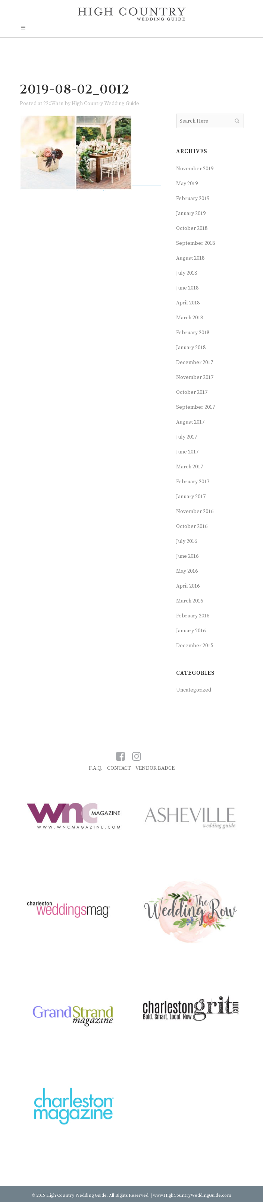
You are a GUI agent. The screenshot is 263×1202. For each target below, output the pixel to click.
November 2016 (194, 511)
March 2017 (189, 467)
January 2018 (191, 347)
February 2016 (192, 616)
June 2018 (187, 288)
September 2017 (195, 407)
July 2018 (186, 273)
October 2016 (191, 526)
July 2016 (186, 541)
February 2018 (192, 332)
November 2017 (194, 377)
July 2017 (186, 437)
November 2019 (194, 168)
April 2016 (188, 586)
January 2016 (191, 630)
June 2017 (187, 452)
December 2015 (194, 645)
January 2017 (191, 496)
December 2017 (194, 362)
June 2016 (187, 556)
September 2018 (195, 243)
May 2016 (187, 571)
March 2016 (189, 601)
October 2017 (191, 392)
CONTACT (119, 768)
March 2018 (189, 317)
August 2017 (190, 422)
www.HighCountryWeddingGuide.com (192, 1195)
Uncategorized (193, 690)
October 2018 (191, 228)
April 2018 (188, 303)
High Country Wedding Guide (105, 103)
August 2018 (190, 258)
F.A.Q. (96, 768)
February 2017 (192, 481)
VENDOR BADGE (155, 768)
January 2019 (191, 213)
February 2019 (192, 198)
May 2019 (187, 183)
